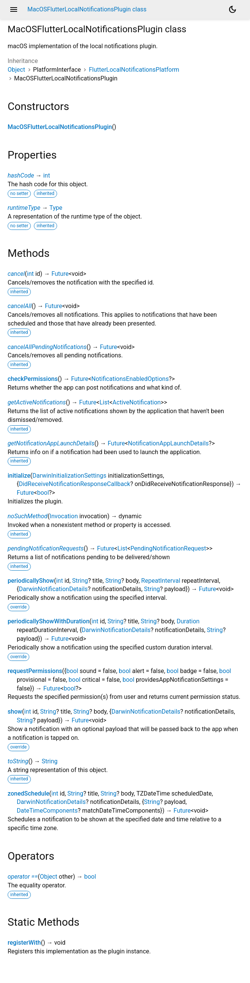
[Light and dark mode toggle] (232, 9)
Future (59, 273)
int (46, 175)
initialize (19, 475)
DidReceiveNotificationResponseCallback (74, 484)
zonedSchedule (28, 793)
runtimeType (24, 207)
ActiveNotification (137, 402)
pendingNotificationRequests (46, 548)
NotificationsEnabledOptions (130, 378)
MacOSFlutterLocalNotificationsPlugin (60, 127)
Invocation (63, 516)
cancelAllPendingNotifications (47, 347)
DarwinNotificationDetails (53, 589)
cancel (16, 273)
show (15, 711)
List (104, 402)
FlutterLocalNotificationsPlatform (134, 69)
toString (18, 761)
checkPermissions (33, 378)
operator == (23, 876)
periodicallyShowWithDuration (48, 621)
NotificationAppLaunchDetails (168, 443)
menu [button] (13, 9)
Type (55, 207)
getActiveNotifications (37, 402)
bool (43, 492)
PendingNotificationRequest (168, 548)
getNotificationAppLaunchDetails (51, 443)
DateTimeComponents (47, 810)
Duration (188, 621)
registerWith (24, 942)
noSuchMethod (28, 516)
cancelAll (20, 306)
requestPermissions (35, 671)
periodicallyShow (31, 580)
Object (16, 69)
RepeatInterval (160, 580)
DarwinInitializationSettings (69, 475)
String (80, 580)
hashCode (21, 175)
